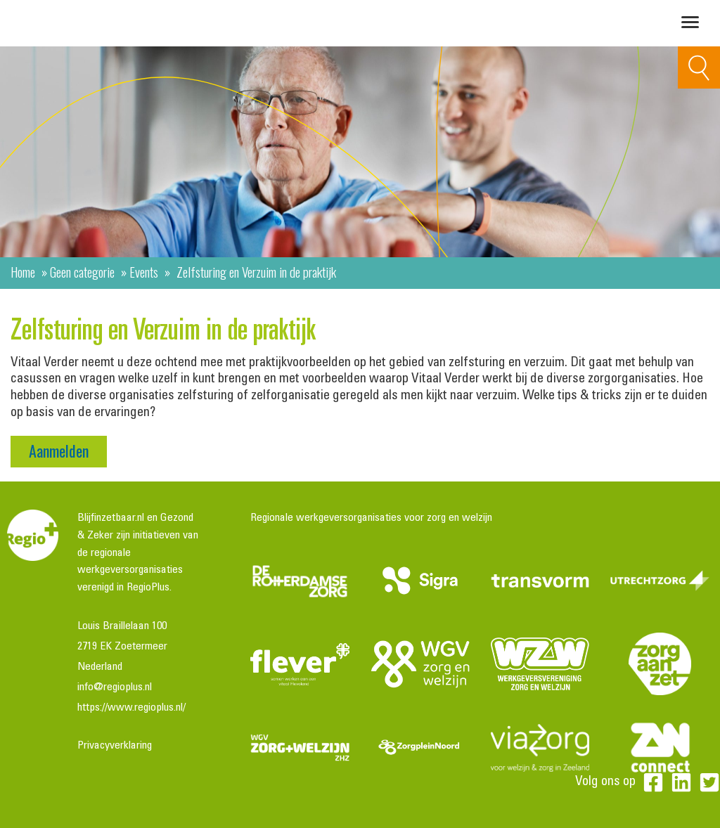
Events (143, 271)
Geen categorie (82, 271)
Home (23, 271)
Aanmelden (59, 450)
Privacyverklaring (114, 745)
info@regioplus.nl (114, 687)
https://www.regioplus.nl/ (131, 707)
